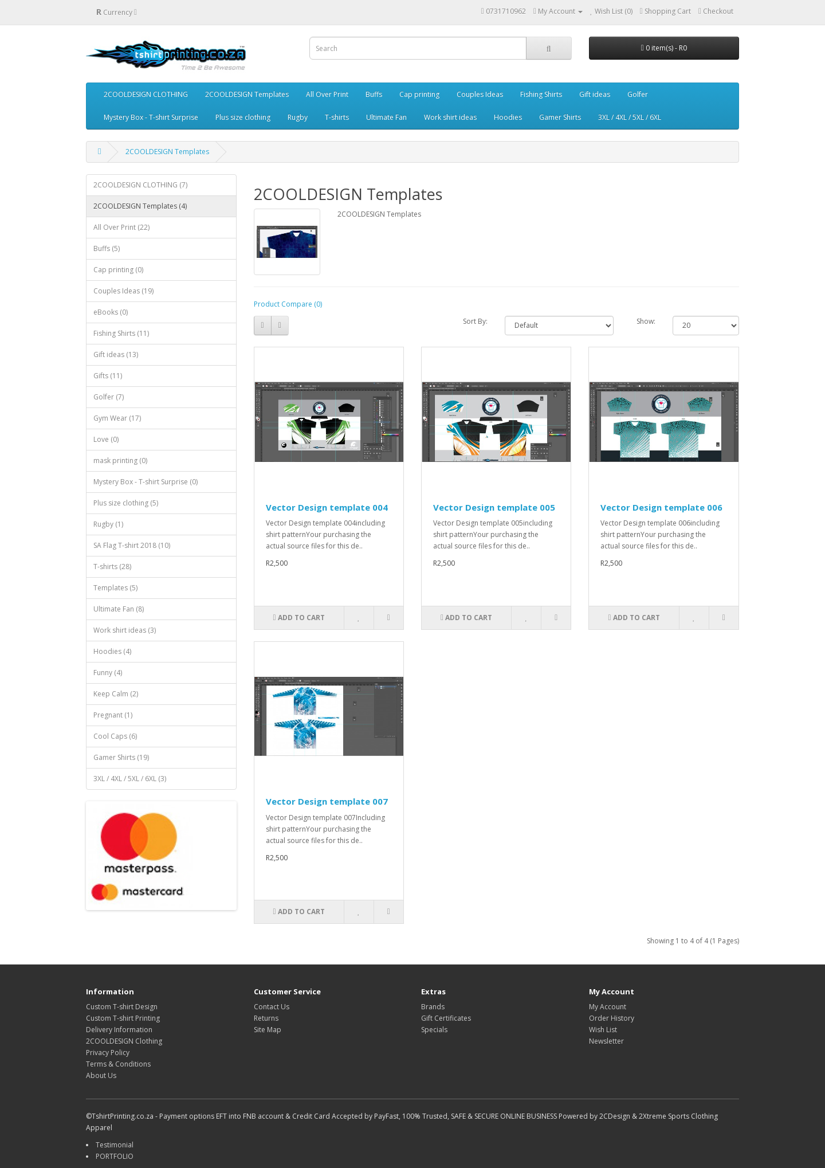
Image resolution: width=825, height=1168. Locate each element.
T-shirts (337, 117)
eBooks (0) (110, 312)
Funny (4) (107, 672)
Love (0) (106, 439)
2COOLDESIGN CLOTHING (146, 94)
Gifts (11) (107, 376)
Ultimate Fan (386, 117)
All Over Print (327, 94)
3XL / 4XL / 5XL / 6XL (629, 117)
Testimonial (114, 1145)
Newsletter (606, 1041)
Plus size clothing (242, 117)
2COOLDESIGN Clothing (124, 1041)
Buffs (374, 94)
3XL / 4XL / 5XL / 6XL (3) (129, 778)
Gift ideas (594, 94)
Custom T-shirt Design (122, 1007)
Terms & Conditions (118, 1064)
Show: (646, 321)
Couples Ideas (480, 94)
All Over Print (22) (121, 227)
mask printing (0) (120, 460)
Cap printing (419, 94)
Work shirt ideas (450, 117)
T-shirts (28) (112, 566)
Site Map (267, 1029)
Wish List (603, 1029)
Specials (434, 1029)
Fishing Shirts (541, 94)
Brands (433, 1007)
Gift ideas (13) (115, 354)
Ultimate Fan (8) (118, 609)
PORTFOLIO (114, 1156)
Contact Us (271, 1007)
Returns (266, 1018)
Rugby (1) (108, 524)
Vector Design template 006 (661, 507)
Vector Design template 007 (327, 801)
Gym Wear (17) (117, 418)
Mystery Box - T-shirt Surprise (151, 117)
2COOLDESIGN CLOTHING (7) (140, 185)
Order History (611, 1018)
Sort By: (475, 321)
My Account (607, 1007)
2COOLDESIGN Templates (247, 94)
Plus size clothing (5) (125, 503)
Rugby (298, 117)
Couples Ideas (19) (123, 291)
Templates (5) (115, 588)
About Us (101, 1075)
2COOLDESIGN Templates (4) (140, 206)
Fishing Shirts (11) (121, 333)
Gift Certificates (446, 1018)
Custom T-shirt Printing (123, 1018)
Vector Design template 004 (327, 507)
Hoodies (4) (112, 651)
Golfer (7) (108, 397)
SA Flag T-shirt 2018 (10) (131, 545)
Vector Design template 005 (494, 507)
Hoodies (508, 117)
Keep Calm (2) (115, 694)
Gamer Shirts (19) (121, 757)
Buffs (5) (106, 248)
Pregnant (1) (112, 715)
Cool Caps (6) (115, 736)
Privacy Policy (107, 1052)
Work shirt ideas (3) (124, 630)
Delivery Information (119, 1029)
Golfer (637, 94)
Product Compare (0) (288, 304)
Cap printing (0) (118, 270)
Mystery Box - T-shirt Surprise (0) (145, 482)
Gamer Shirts (560, 117)
